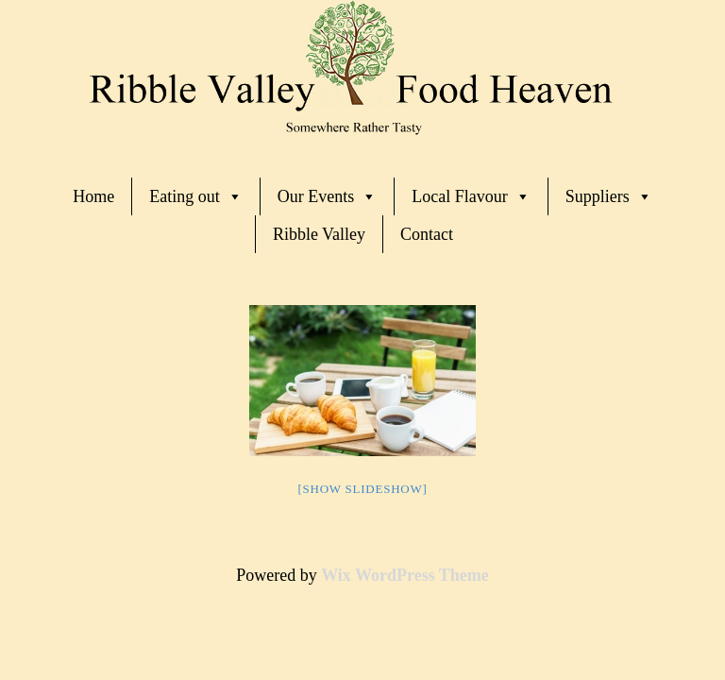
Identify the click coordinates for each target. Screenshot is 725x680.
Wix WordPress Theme (405, 575)
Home (93, 196)
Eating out (196, 196)
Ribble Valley (319, 234)
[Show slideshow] (362, 489)
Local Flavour (471, 196)
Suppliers (608, 196)
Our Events (327, 196)
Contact (426, 234)
